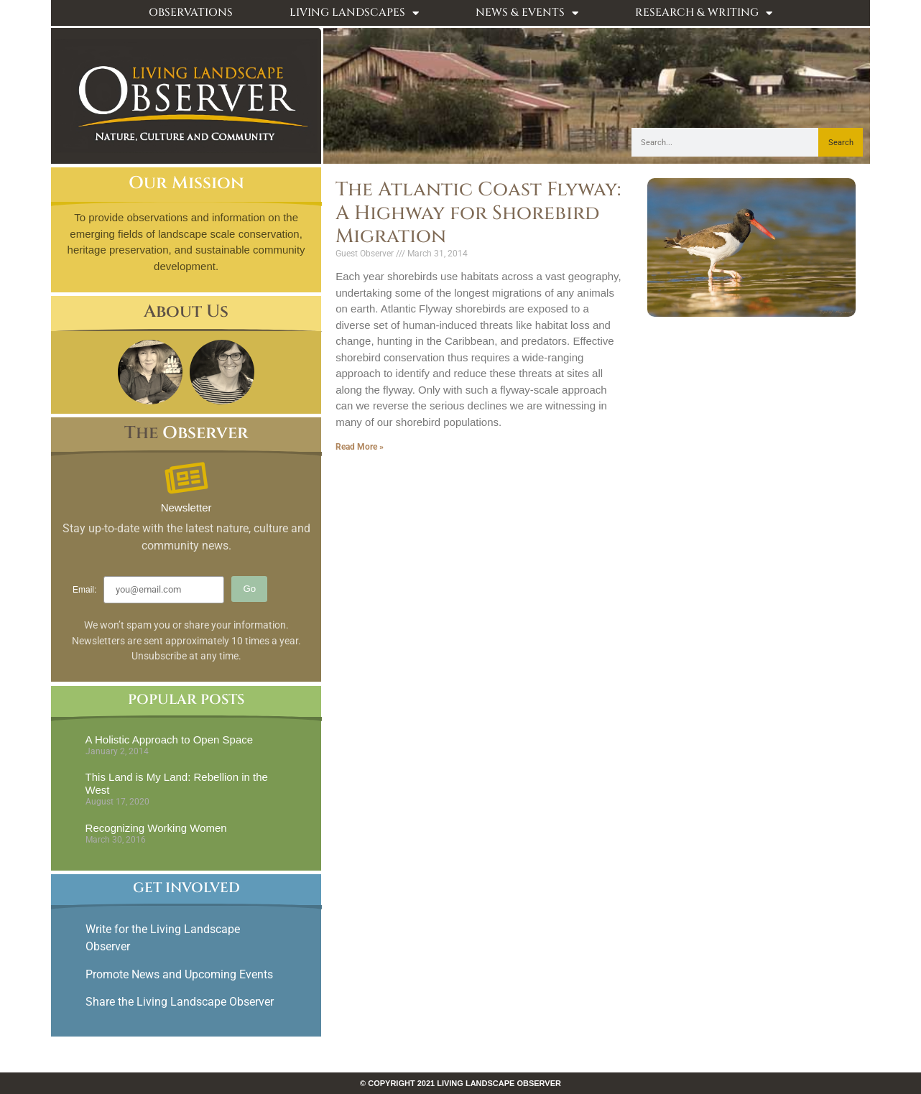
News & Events (527, 13)
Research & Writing (703, 13)
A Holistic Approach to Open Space (169, 739)
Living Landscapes (354, 13)
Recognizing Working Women (156, 828)
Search (840, 142)
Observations (191, 12)
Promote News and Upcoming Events (179, 974)
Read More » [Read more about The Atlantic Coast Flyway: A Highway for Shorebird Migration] (359, 447)
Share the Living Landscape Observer (181, 1002)
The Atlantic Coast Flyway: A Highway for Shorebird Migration (478, 213)
